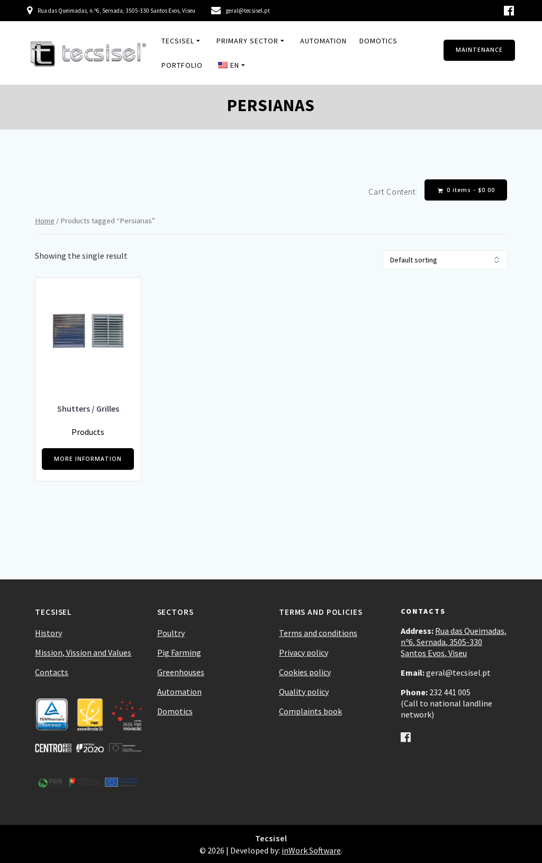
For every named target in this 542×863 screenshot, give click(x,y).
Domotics (378, 41)
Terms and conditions (318, 633)
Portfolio (182, 65)
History (48, 633)
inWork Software (311, 850)
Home (45, 220)
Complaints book (310, 711)
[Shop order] (445, 259)
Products (87, 431)
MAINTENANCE (479, 49)
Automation (323, 41)
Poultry (171, 633)
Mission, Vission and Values (83, 652)
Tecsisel (177, 41)
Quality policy (304, 691)
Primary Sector (247, 41)
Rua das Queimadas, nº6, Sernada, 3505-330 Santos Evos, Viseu (454, 641)
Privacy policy (303, 652)
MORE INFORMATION (88, 458)
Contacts (51, 672)
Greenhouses (180, 672)
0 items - (466, 190)
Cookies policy (305, 672)
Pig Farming (179, 652)
